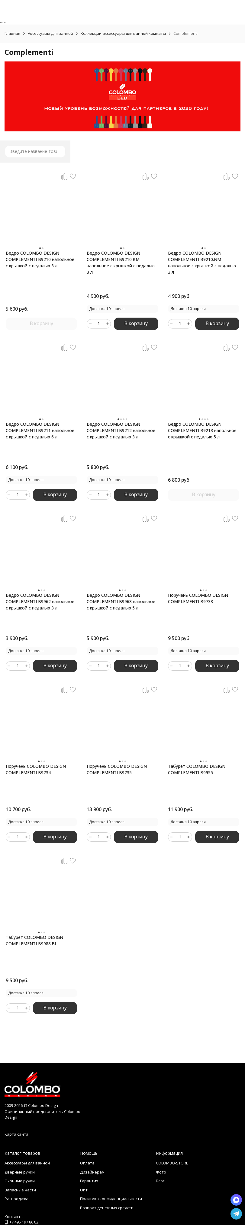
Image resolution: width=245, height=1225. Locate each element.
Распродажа (16, 1198)
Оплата (87, 1163)
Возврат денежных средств (107, 1207)
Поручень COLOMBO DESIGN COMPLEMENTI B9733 (198, 598)
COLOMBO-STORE (172, 1163)
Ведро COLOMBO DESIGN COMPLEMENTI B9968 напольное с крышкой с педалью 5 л (121, 601)
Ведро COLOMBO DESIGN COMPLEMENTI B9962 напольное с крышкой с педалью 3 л (40, 601)
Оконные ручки (20, 1181)
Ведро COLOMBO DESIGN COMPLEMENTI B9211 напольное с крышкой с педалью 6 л (40, 430)
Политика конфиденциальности (111, 1198)
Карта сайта (16, 1134)
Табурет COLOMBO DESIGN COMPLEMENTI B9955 (196, 769)
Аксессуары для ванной (50, 33)
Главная (12, 33)
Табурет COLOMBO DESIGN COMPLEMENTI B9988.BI (34, 940)
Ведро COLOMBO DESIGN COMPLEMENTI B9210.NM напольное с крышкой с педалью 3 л (202, 262)
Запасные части (20, 1190)
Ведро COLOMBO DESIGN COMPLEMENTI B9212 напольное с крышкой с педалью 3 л (121, 430)
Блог (160, 1181)
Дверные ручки (20, 1172)
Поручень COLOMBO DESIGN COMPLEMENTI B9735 (117, 769)
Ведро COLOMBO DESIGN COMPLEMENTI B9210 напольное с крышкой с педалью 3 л (40, 259)
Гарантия (89, 1181)
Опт (84, 1190)
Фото (161, 1172)
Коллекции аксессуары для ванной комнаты (123, 33)
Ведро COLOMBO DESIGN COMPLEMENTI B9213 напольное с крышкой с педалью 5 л (202, 430)
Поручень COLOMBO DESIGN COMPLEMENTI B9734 (36, 769)
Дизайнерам (92, 1172)
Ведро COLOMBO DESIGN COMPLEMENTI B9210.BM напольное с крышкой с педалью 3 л (121, 262)
